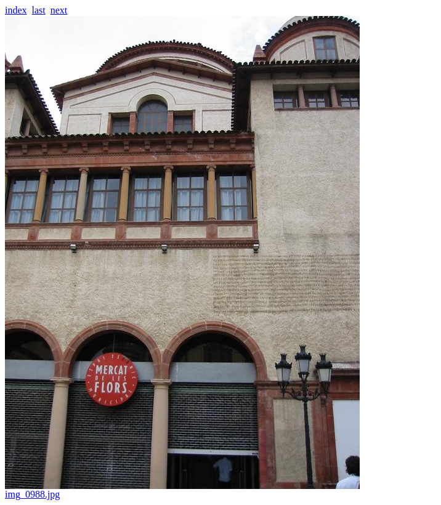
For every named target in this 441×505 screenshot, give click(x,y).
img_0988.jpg (182, 489)
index (16, 10)
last (39, 10)
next (59, 10)
